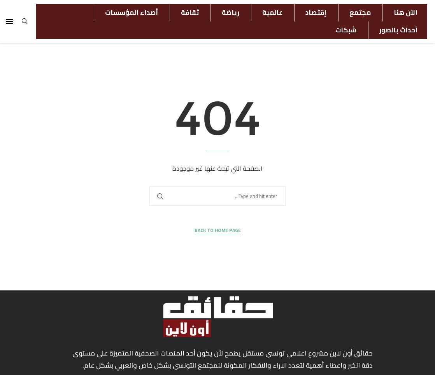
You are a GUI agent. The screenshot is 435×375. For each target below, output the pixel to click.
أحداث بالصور (398, 30)
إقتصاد (315, 12)
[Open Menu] (9, 21)
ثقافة (190, 12)
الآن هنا (405, 12)
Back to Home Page (218, 230)
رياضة (230, 12)
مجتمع (360, 12)
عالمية (272, 12)
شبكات (345, 30)
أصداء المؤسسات (131, 12)
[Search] (24, 23)
